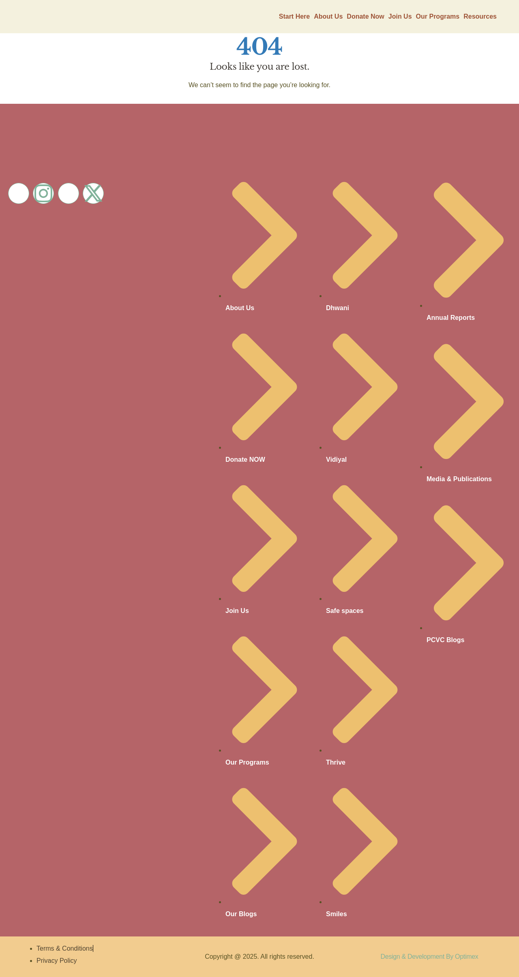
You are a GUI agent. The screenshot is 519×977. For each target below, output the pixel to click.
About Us (328, 16)
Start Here (294, 16)
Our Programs (438, 16)
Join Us (400, 16)
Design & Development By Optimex (429, 956)
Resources (480, 16)
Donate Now (365, 16)
